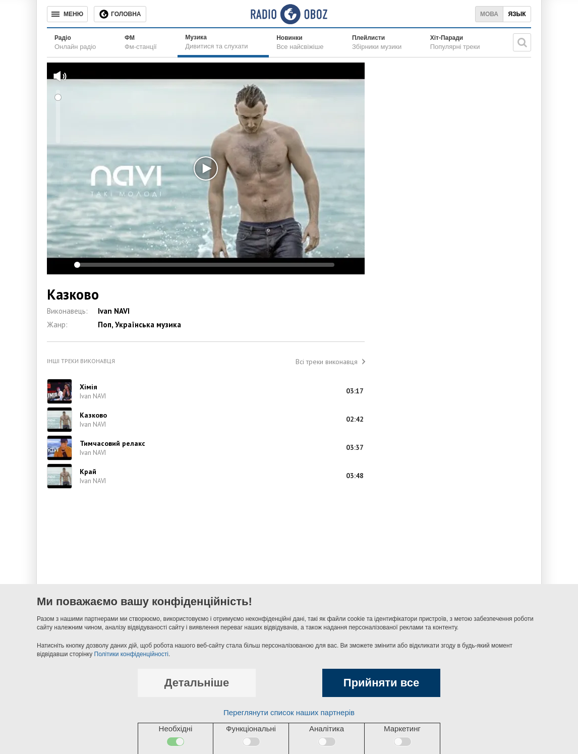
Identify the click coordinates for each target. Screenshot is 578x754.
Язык (517, 14)
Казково (93, 415)
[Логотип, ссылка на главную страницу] (289, 14)
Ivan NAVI (114, 311)
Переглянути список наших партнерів (289, 712)
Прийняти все (381, 682)
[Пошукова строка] (522, 42)
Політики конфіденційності (131, 654)
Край (88, 471)
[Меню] (67, 14)
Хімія (88, 386)
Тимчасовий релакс (112, 443)
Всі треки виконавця (327, 361)
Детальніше (196, 682)
